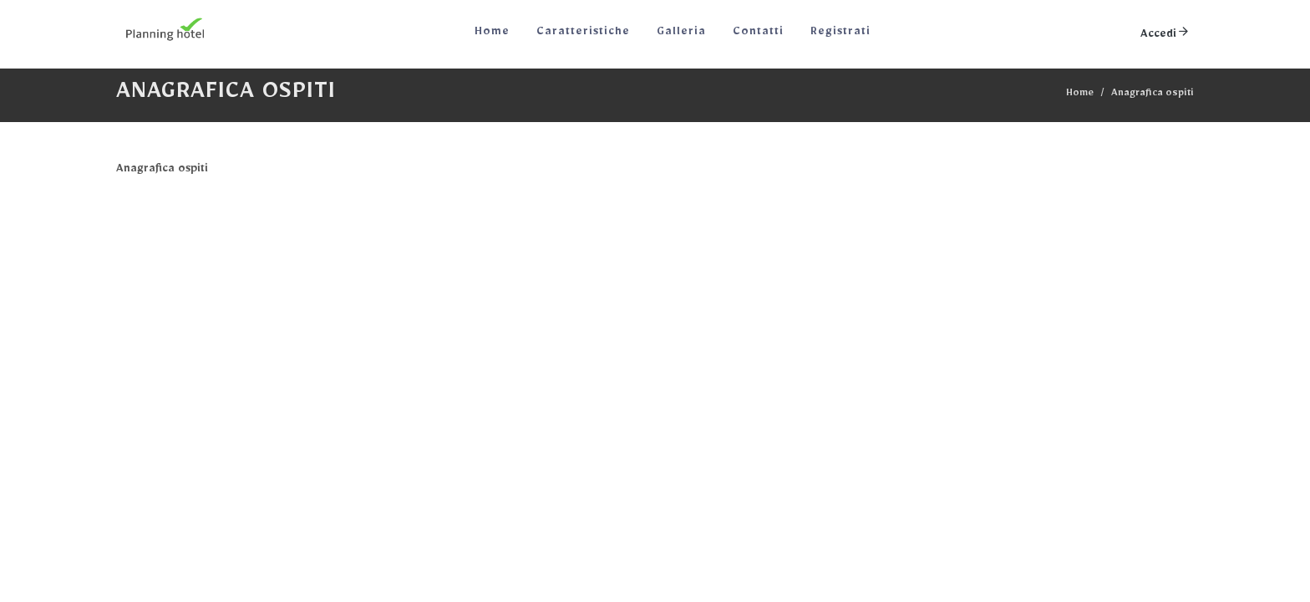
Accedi (1165, 32)
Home (1080, 95)
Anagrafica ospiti (1152, 95)
